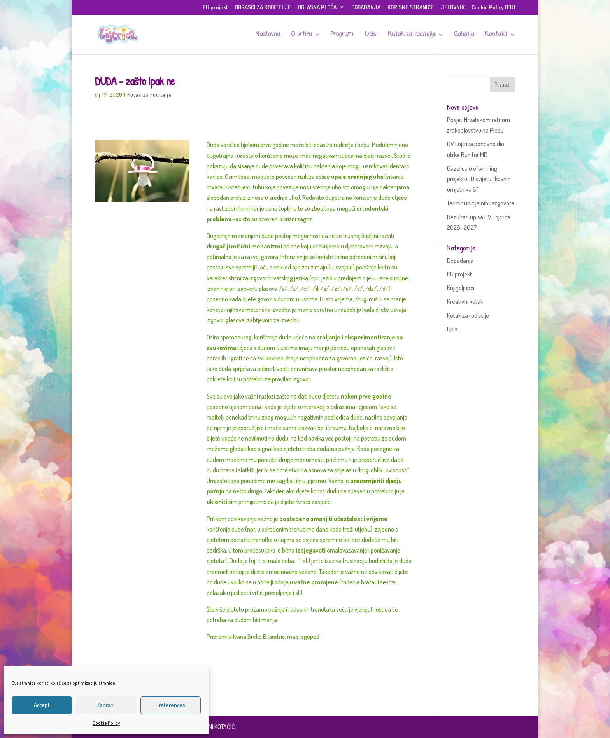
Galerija (464, 35)
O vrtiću (301, 35)
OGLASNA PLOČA (317, 7)
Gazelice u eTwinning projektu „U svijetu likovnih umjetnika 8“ (479, 178)
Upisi (371, 35)
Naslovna (267, 35)
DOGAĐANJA (365, 7)
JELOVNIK (453, 7)
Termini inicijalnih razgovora (480, 203)
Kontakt (496, 35)
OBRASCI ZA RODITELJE (263, 7)
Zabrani (106, 704)
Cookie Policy (106, 723)
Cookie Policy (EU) (493, 7)
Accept (42, 704)
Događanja (460, 260)
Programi (342, 35)
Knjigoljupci (460, 288)
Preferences (170, 704)
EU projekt (215, 7)
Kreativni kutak (465, 301)
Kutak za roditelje (412, 35)
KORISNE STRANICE (410, 7)
